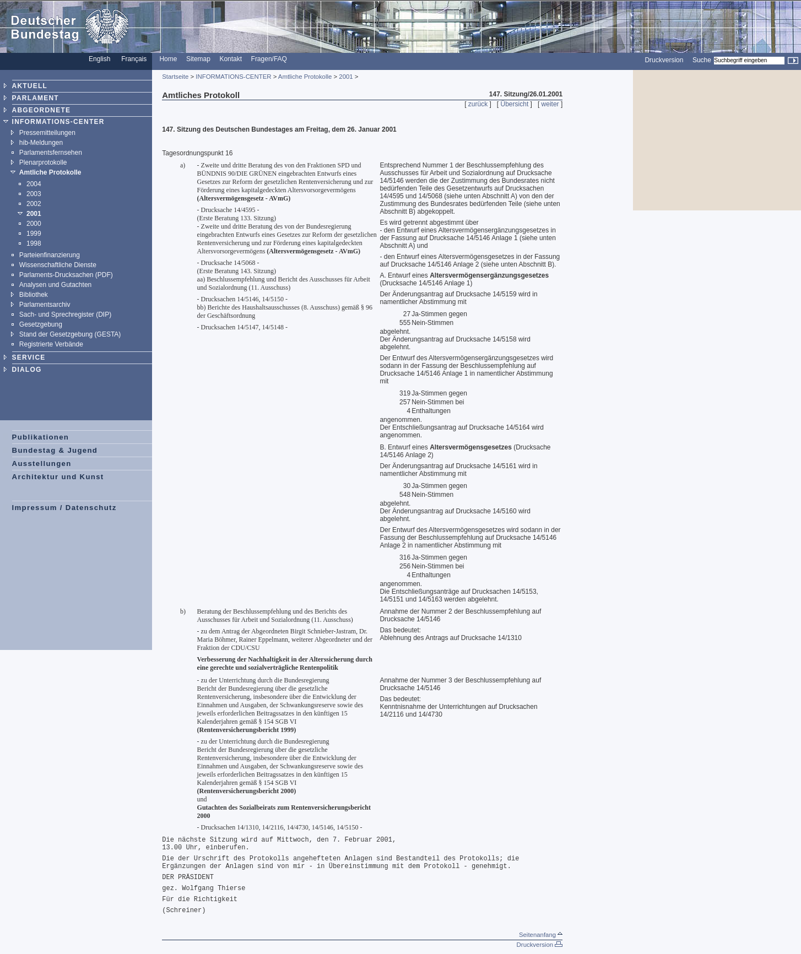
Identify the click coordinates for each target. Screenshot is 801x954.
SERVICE (29, 357)
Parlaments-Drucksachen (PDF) (66, 275)
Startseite (175, 76)
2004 (33, 184)
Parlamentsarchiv (45, 304)
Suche (701, 60)
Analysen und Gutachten (55, 285)
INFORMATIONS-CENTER (58, 122)
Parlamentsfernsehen (50, 152)
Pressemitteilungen (47, 133)
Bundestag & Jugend (55, 450)
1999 (33, 233)
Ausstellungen (42, 463)
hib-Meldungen (41, 143)
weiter (550, 104)
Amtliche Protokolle (50, 172)
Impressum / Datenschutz (64, 507)
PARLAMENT (35, 98)
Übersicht (515, 104)
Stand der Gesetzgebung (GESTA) (70, 334)
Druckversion (664, 60)
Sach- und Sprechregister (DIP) (65, 314)
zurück (478, 104)
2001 (33, 214)
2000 (33, 223)
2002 (33, 204)
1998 (33, 243)
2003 (33, 194)
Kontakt (230, 59)
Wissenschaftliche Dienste (57, 265)
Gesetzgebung (40, 324)
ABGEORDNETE (41, 110)
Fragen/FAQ (269, 59)
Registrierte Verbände (51, 344)
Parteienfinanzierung (49, 255)
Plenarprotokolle (43, 162)
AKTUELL (29, 86)
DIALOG (27, 369)
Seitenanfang (540, 934)
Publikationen (40, 437)
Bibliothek (33, 295)
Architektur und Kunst (58, 477)
